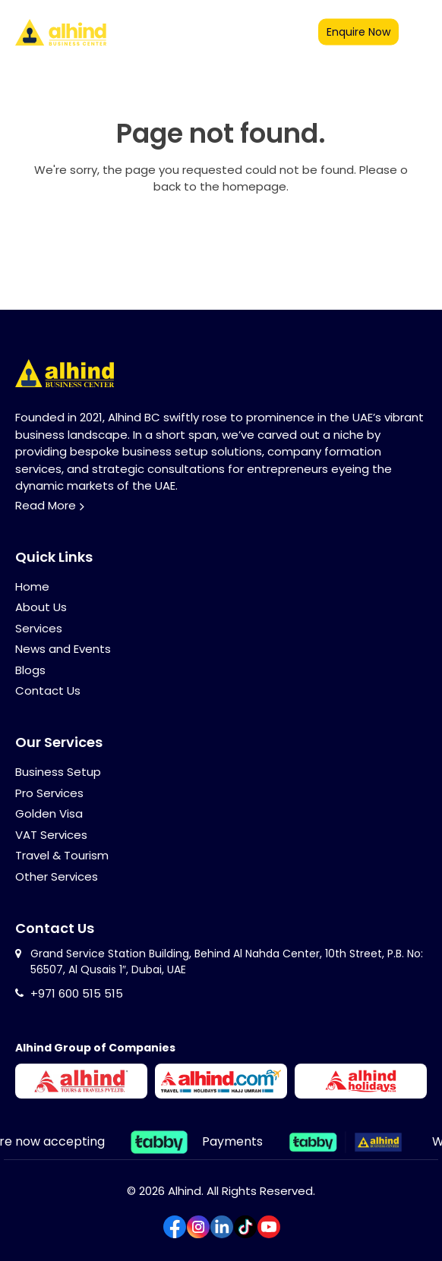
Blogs (30, 670)
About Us (41, 607)
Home (32, 586)
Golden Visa (49, 813)
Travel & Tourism (62, 855)
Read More (45, 505)
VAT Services (51, 835)
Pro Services (49, 793)
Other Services (56, 876)
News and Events (63, 649)
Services (38, 628)
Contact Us (48, 690)
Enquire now (358, 31)
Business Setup (58, 772)
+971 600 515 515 (76, 993)
